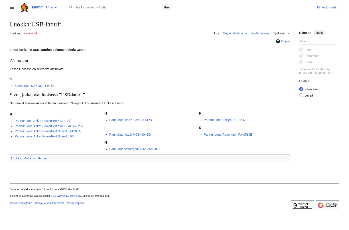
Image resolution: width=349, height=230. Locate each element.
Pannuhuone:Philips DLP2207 (225, 120)
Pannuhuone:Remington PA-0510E (228, 134)
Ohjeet (282, 41)
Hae (167, 7)
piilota (319, 32)
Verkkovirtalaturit (35, 158)
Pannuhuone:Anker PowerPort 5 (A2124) (43, 121)
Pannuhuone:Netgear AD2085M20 (133, 149)
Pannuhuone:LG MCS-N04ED (130, 134)
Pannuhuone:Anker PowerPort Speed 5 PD (45, 136)
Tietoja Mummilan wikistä (50, 203)
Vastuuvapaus (75, 203)
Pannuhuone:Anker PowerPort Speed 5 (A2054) (48, 131)
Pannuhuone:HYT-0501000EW (130, 120)
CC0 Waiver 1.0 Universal (66, 195)
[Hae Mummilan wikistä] (114, 7)
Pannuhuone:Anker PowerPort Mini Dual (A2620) (49, 126)
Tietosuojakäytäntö (21, 203)
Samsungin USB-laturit (30, 85)
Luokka (16, 158)
